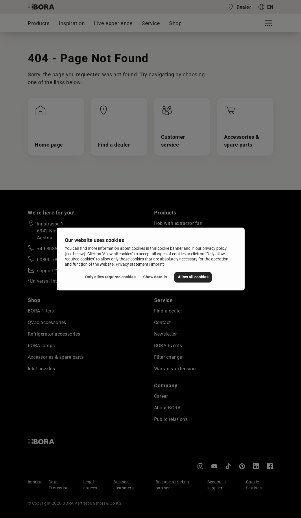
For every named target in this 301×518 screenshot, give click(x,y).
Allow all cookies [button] (193, 277)
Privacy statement (132, 264)
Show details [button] (155, 277)
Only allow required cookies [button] (110, 277)
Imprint (157, 264)
